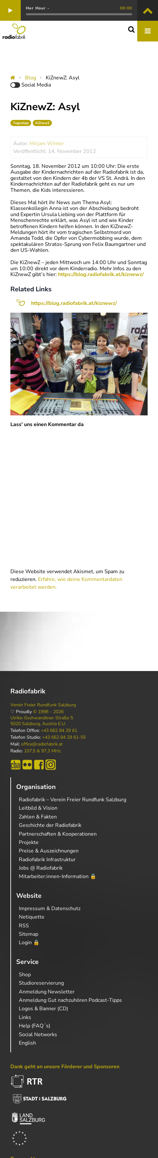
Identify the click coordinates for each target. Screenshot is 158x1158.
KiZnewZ (42, 123)
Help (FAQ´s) (34, 1025)
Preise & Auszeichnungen (49, 850)
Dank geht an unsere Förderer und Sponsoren (64, 1066)
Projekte (29, 842)
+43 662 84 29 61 (59, 731)
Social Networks (38, 1034)
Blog (30, 77)
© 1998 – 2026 (48, 712)
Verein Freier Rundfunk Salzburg (43, 705)
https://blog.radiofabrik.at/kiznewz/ (100, 274)
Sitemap (28, 934)
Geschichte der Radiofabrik (50, 825)
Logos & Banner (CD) (43, 1008)
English (27, 1043)
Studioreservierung (41, 983)
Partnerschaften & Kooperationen (58, 834)
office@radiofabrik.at (42, 744)
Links (25, 1017)
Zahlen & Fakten (38, 816)
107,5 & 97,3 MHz (42, 751)
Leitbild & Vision (38, 808)
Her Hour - (37, 8)
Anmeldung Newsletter (47, 991)
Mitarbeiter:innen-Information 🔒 (57, 876)
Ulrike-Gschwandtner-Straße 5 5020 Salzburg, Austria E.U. (41, 721)
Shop (25, 974)
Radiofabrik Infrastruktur (47, 859)
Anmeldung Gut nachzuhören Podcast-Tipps (70, 1000)
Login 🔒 (29, 942)
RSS (24, 925)
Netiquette (31, 917)
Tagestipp (21, 123)
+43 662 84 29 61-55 (64, 737)
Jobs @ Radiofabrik (41, 868)
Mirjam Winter (47, 143)
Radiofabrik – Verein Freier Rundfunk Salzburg (72, 799)
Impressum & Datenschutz (49, 908)
